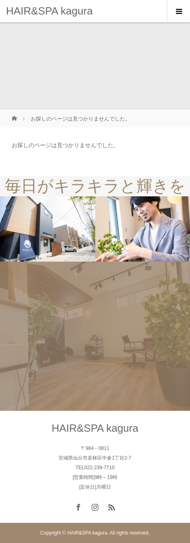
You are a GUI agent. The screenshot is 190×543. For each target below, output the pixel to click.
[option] (47, 229)
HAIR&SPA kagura (49, 11)
